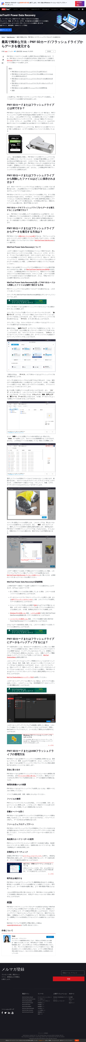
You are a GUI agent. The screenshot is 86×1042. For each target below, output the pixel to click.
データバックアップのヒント (44, 1002)
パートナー (54, 9)
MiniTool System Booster (27, 1004)
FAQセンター (71, 1000)
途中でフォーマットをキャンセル (21, 599)
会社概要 (71, 998)
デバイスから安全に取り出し (27, 779)
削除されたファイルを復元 (27, 236)
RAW (35, 605)
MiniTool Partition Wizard (27, 998)
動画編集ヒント (41, 1008)
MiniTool (9, 60)
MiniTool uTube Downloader (28, 1010)
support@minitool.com (14, 931)
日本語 (49, 51)
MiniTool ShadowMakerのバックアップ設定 (20, 677)
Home (3, 37)
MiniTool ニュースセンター (59, 1002)
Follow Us (50, 942)
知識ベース (40, 1015)
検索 (79, 9)
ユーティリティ (24, 9)
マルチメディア (35, 9)
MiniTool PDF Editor (26, 1006)
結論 (13, 90)
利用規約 (46, 1034)
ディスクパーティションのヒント (45, 998)
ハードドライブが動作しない (19, 619)
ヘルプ (70, 1002)
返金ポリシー (71, 1004)
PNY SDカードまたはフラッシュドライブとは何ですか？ (29, 71)
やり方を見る (79, 4)
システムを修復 (35, 613)
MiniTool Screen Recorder (27, 1013)
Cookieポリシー (41, 1040)
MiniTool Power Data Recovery (44, 240)
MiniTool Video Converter (27, 1011)
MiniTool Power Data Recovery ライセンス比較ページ (23, 575)
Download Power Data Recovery (43, 23)
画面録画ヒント (41, 1013)
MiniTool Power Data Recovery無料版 (38, 269)
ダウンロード (45, 9)
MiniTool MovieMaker (26, 1008)
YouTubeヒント (41, 1010)
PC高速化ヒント (41, 1004)
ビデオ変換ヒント (41, 1011)
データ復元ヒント (41, 1000)
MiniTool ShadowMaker (27, 1002)
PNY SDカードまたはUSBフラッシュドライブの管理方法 (29, 88)
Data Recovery (11, 37)
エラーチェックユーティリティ (32, 859)
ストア (16, 9)
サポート (62, 9)
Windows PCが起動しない (18, 613)
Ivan (6, 51)
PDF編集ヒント (41, 1006)
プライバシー (41, 1034)
